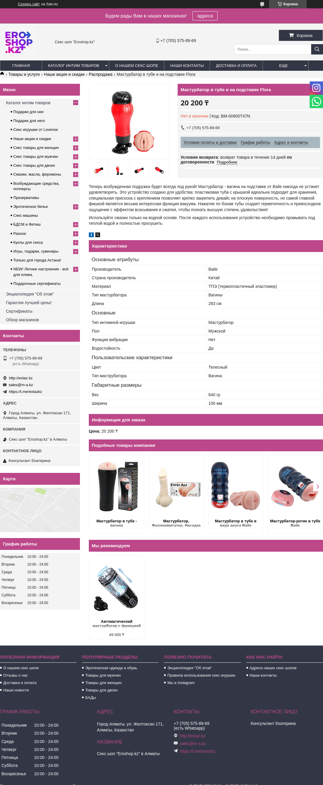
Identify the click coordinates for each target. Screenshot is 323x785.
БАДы (90, 697)
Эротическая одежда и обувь (111, 668)
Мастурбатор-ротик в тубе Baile (295, 523)
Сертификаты (19, 311)
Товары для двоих (101, 690)
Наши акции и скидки (64, 74)
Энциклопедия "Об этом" (30, 294)
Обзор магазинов (22, 319)
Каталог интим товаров (73, 65)
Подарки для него (29, 120)
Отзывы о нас (15, 675)
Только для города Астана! (37, 260)
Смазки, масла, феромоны (37, 174)
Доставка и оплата (236, 65)
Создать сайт (29, 4)
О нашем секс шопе (136, 65)
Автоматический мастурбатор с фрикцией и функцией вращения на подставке (117, 624)
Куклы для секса (28, 242)
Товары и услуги (24, 74)
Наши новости (16, 690)
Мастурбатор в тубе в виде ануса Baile (235, 523)
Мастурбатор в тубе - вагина (117, 523)
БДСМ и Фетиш (27, 224)
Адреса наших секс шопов (273, 668)
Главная (21, 65)
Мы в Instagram (181, 682)
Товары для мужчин (103, 675)
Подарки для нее (28, 112)
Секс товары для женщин (36, 147)
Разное (19, 233)
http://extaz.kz (21, 378)
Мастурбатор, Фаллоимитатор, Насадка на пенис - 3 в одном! (176, 524)
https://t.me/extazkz (25, 391)
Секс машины (25, 215)
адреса (205, 15)
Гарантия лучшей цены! (29, 302)
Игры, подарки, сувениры (35, 251)
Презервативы (26, 197)
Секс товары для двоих (34, 165)
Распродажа (101, 74)
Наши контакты (187, 65)
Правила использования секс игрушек (201, 675)
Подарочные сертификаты (36, 283)
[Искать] (317, 49)
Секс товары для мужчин (35, 156)
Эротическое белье (30, 206)
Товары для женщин (103, 682)
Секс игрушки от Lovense (35, 129)
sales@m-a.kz (21, 385)
